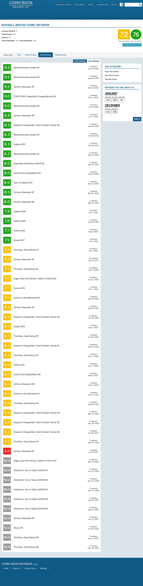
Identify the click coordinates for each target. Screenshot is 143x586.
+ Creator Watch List (132, 45)
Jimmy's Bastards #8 (24, 202)
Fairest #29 (19, 326)
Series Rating (30, 55)
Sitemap (43, 568)
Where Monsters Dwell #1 (26, 154)
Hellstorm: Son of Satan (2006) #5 (31, 508)
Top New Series (111, 79)
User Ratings (93, 61)
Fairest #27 (19, 240)
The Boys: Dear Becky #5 (26, 441)
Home (6, 568)
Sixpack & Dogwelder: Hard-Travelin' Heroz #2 (37, 125)
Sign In (114, 5)
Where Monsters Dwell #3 (27, 106)
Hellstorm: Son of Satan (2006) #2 (31, 480)
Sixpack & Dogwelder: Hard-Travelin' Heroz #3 (37, 317)
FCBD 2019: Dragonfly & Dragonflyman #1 (35, 96)
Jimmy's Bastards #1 (24, 259)
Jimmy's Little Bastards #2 (27, 297)
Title (19, 55)
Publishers (102, 5)
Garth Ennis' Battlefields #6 (27, 374)
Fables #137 (20, 144)
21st (108, 100)
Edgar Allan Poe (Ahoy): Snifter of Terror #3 (35, 460)
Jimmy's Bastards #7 (24, 192)
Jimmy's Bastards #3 (24, 307)
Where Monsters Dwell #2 (27, 67)
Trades (90, 5)
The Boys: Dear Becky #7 (26, 355)
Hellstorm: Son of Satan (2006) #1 (31, 470)
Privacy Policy (29, 568)
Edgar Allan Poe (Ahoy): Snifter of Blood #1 (35, 278)
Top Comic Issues (112, 75)
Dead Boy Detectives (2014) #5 (29, 163)
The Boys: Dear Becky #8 (26, 547)
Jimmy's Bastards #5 (24, 87)
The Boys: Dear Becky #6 (26, 537)
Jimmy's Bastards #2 (24, 451)
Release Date (60, 55)
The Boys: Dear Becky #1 (26, 269)
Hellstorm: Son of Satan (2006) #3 (31, 489)
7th (121, 100)
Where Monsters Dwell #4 (27, 77)
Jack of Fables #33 (23, 182)
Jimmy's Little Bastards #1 (27, 393)
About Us (16, 568)
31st (108, 112)
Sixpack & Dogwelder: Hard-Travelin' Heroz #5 (37, 422)
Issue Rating (45, 55)
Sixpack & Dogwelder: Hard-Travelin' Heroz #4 (37, 413)
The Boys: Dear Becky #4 (26, 403)
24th (115, 112)
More (137, 119)
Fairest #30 (19, 288)
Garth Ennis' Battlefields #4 (27, 173)
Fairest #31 (19, 365)
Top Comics (79, 5)
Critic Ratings (80, 61)
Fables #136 (20, 211)
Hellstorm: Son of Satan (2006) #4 (31, 499)
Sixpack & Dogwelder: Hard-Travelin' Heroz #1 (36, 345)
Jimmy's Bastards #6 (24, 384)
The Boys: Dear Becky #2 (26, 250)
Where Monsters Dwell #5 (27, 134)
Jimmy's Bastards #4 (24, 518)
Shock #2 (18, 528)
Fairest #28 (19, 230)
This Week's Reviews (63, 5)
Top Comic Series (112, 71)
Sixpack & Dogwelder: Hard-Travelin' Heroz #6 (37, 432)
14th (115, 100)
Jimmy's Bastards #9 (24, 115)
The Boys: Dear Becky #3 (26, 336)
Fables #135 (20, 221)
